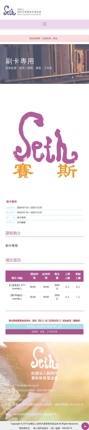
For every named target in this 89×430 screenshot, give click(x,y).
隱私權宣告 (24, 428)
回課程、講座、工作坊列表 (44, 331)
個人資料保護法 (40, 428)
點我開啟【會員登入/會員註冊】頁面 (44, 326)
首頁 (22, 68)
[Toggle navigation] (44, 24)
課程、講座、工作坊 (39, 68)
